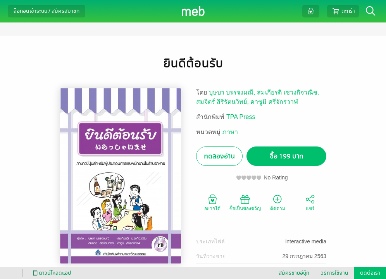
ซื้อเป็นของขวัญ (245, 202)
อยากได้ (212, 202)
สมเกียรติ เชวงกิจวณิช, (288, 92)
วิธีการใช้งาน (334, 273)
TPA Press (240, 117)
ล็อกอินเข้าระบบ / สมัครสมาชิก (46, 11)
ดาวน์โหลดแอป (51, 273)
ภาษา (230, 132)
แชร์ (310, 202)
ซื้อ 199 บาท (286, 156)
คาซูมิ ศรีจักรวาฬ (274, 101)
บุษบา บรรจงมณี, (233, 92)
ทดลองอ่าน (219, 156)
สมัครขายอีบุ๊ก (294, 273)
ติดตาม (277, 202)
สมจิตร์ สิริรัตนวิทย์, (223, 101)
